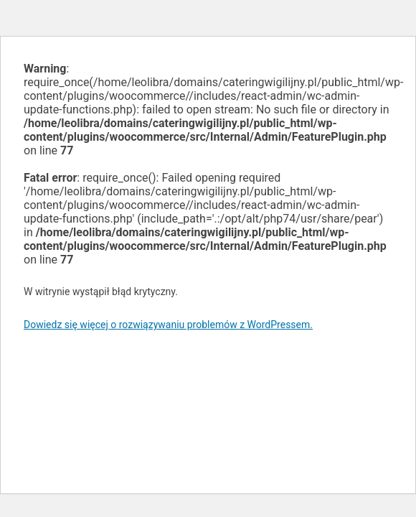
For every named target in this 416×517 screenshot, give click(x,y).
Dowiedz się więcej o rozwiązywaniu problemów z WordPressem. (168, 324)
